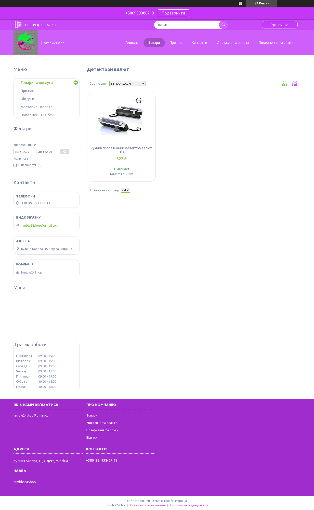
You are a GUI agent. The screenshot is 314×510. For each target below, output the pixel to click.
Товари (154, 43)
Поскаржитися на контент (148, 505)
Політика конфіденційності (188, 505)
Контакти (199, 43)
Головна (132, 43)
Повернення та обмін (276, 43)
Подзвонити (173, 13)
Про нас (176, 43)
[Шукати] (223, 24)
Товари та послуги (36, 82)
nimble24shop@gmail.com (40, 225)
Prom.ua (181, 500)
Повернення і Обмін (37, 115)
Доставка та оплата (233, 43)
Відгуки (27, 99)
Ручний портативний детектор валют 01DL (121, 150)
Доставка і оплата (36, 107)
